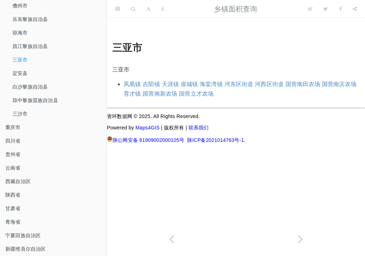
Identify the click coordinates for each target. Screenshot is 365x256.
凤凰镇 (132, 84)
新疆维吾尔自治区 (25, 249)
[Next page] (300, 239)
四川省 (13, 141)
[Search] (133, 9)
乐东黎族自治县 (30, 19)
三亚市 (20, 60)
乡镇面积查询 (235, 9)
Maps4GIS (147, 127)
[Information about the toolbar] (162, 9)
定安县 (20, 73)
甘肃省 (13, 208)
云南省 (13, 168)
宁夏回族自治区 (23, 235)
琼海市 (20, 33)
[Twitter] (325, 9)
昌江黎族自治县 (30, 46)
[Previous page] (171, 239)
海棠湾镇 (211, 84)
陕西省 (13, 195)
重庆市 (13, 127)
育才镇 (132, 94)
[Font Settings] (148, 9)
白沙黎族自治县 (30, 87)
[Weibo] (310, 9)
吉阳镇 (151, 84)
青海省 (13, 222)
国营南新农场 (160, 94)
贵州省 (13, 154)
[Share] (354, 9)
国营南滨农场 (339, 84)
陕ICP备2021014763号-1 (215, 140)
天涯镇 (170, 84)
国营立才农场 (196, 94)
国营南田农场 (303, 84)
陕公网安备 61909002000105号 (145, 139)
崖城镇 (189, 84)
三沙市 (20, 114)
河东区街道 (239, 84)
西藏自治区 (18, 181)
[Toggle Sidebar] (117, 9)
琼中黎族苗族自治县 (35, 100)
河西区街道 (269, 84)
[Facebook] (340, 9)
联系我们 (199, 127)
